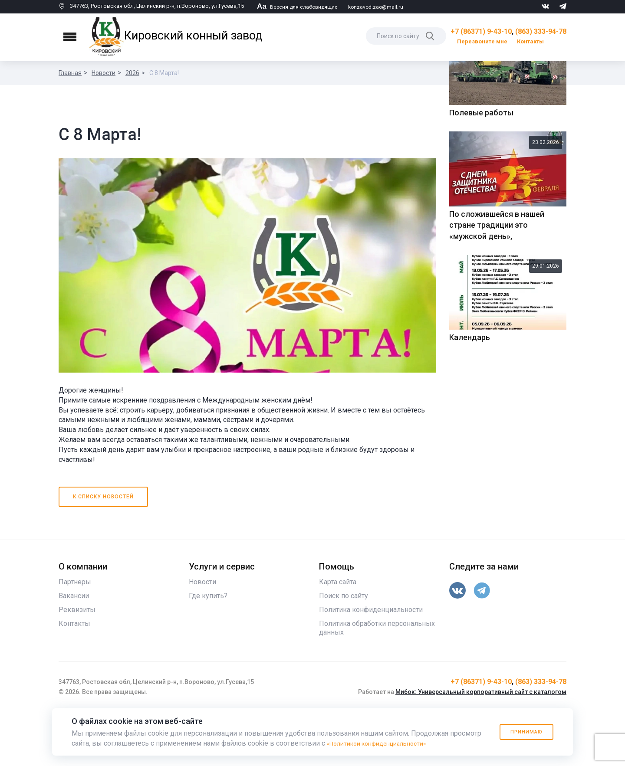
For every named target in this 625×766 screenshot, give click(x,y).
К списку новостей (103, 550)
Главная (70, 72)
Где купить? (208, 649)
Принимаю (522, 732)
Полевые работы (481, 262)
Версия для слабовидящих (299, 6)
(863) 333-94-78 (540, 31)
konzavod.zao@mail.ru (380, 6)
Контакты (530, 41)
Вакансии (74, 649)
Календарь (469, 486)
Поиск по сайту (343, 649)
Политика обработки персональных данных (377, 681)
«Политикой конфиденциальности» (384, 743)
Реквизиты (77, 663)
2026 (132, 72)
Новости (103, 72)
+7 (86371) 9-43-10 (481, 31)
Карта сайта (337, 636)
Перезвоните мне (482, 41)
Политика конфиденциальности (371, 663)
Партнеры (75, 636)
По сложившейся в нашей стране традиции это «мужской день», (496, 374)
